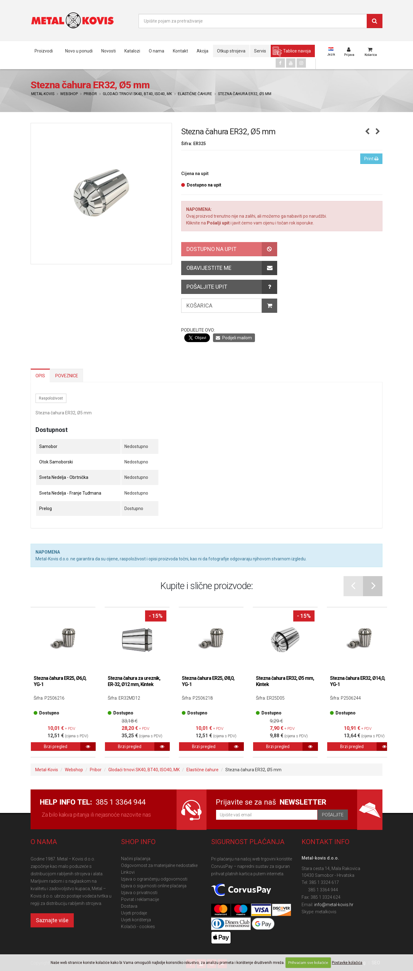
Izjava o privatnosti (139, 892)
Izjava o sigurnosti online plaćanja (153, 885)
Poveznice (66, 375)
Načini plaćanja (135, 858)
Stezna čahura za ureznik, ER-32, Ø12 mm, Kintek (134, 681)
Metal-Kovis (42, 94)
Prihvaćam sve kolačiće (308, 963)
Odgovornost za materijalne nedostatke (159, 865)
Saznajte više (52, 920)
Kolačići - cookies (138, 926)
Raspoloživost (51, 398)
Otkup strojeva (231, 50)
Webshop (69, 94)
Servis (260, 50)
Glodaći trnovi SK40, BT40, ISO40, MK (137, 94)
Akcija (202, 50)
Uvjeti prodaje (134, 912)
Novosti (108, 50)
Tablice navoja (297, 50)
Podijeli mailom (234, 337)
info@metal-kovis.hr (333, 904)
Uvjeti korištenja (136, 919)
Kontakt (180, 50)
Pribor (90, 94)
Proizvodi (44, 50)
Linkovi (128, 872)
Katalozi (132, 50)
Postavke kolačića (347, 963)
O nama (156, 50)
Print (371, 158)
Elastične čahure (195, 94)
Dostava (129, 906)
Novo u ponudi (79, 50)
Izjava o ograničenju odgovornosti (154, 879)
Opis (40, 375)
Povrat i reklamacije (140, 899)
